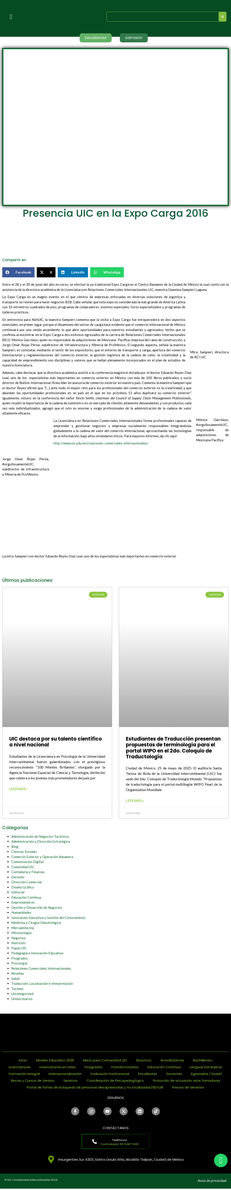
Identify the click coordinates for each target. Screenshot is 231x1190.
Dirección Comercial (26, 882)
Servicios (69, 1081)
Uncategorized (22, 994)
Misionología (21, 933)
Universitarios (22, 999)
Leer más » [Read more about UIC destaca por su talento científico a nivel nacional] (18, 789)
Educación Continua (26, 897)
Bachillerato (204, 1060)
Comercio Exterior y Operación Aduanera (42, 857)
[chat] (221, 1160)
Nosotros (144, 1060)
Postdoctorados (125, 1067)
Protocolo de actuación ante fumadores (187, 1081)
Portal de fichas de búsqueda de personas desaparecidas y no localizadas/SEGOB (94, 1087)
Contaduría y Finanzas (28, 872)
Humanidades (21, 913)
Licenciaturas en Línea (56, 1067)
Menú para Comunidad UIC (104, 1060)
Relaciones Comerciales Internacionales (41, 969)
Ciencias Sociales (24, 852)
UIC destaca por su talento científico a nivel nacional (55, 742)
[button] (18, 273)
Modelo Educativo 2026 (54, 1060)
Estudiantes (148, 1074)
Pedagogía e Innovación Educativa (37, 953)
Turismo (17, 989)
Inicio (21, 1060)
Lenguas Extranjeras (207, 1067)
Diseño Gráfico (22, 887)
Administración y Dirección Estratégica (40, 842)
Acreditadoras (173, 1060)
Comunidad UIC (22, 867)
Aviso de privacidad (212, 1182)
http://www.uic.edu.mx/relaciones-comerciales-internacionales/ (100, 444)
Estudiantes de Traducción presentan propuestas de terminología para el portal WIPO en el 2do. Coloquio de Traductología (173, 748)
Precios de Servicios (189, 1087)
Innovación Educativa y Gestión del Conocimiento (48, 918)
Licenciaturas (18, 1067)
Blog (14, 847)
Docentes (175, 1074)
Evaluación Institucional (109, 1074)
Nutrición (18, 943)
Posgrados (19, 958)
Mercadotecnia (22, 928)
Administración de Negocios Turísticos (40, 837)
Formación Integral (22, 1074)
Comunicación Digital (27, 862)
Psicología (19, 964)
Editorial (17, 893)
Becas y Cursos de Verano (31, 1081)
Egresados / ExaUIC (208, 1074)
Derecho (17, 877)
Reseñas (17, 974)
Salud (15, 979)
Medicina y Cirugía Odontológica (36, 923)
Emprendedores (23, 903)
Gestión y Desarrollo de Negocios (36, 908)
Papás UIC (19, 948)
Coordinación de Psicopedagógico (115, 1081)
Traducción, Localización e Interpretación (42, 984)
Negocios (18, 938)
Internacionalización (64, 1074)
